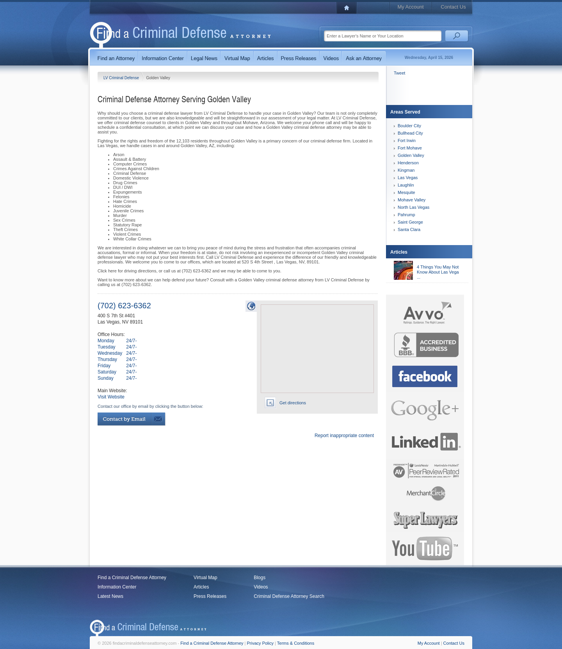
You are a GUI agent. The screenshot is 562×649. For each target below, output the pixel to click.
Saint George (410, 222)
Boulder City (409, 125)
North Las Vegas (413, 207)
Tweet (399, 73)
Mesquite (406, 192)
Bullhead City (410, 133)
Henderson (408, 162)
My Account (410, 7)
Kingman (406, 170)
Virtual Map (205, 577)
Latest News (110, 596)
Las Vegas (408, 177)
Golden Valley (411, 155)
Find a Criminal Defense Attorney (132, 577)
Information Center (117, 587)
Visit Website (111, 397)
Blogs (259, 577)
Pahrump (406, 214)
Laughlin (406, 185)
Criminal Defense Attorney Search (289, 596)
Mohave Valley (411, 199)
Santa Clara (409, 229)
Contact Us (453, 7)
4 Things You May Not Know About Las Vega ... (438, 272)
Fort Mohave (410, 148)
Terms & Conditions (295, 643)
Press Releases (210, 596)
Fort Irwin (407, 140)
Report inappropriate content (344, 435)
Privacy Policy (260, 643)
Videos (261, 587)
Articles (201, 587)
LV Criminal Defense (121, 78)
